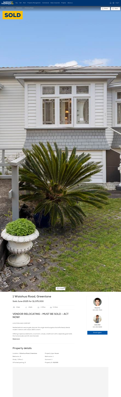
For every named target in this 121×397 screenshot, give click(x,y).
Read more (16, 339)
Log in (117, 2)
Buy (17, 3)
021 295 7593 (97, 310)
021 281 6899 (97, 327)
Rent (24, 3)
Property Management (34, 3)
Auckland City (10, 8)
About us (70, 3)
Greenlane (19, 8)
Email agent (97, 332)
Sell (20, 3)
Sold (2, 8)
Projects (63, 3)
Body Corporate (55, 3)
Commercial (45, 3)
